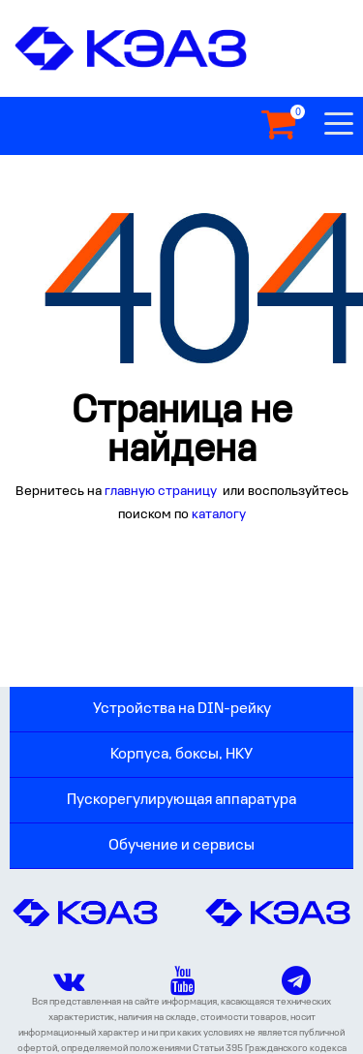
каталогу (219, 515)
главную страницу (162, 491)
